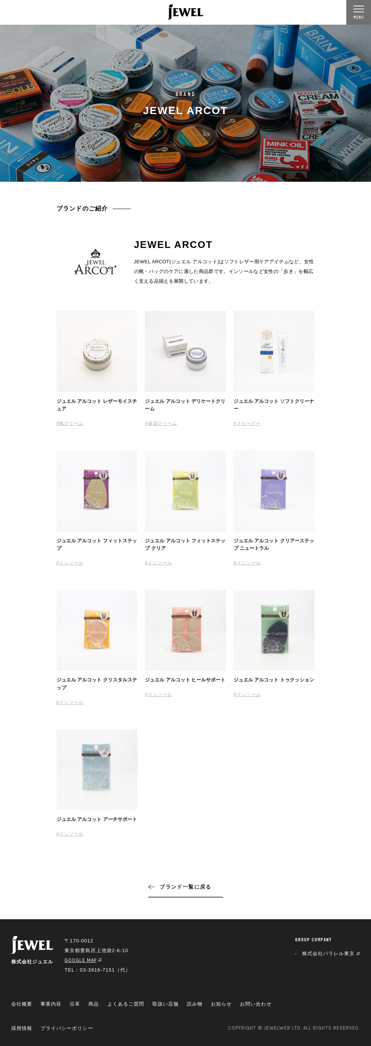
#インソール (70, 566)
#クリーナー (247, 426)
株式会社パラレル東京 (331, 953)
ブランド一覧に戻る (180, 890)
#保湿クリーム (161, 426)
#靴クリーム (70, 426)
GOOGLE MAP (82, 960)
